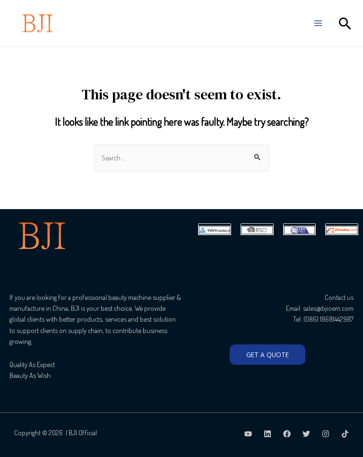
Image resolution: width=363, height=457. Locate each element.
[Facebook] (287, 434)
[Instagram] (325, 434)
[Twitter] (306, 434)
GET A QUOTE (267, 354)
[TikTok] (345, 434)
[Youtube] (248, 434)
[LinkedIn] (267, 434)
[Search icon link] (345, 23)
